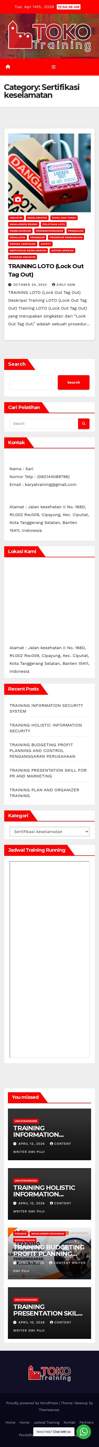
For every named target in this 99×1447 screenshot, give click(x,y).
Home (10, 1422)
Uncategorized (26, 1121)
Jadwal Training (46, 1422)
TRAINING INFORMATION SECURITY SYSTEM (41, 1134)
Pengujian (75, 230)
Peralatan (17, 237)
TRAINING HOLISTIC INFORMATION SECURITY (44, 1194)
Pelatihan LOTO (54, 224)
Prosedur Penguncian (66, 237)
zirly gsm (64, 285)
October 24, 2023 (30, 285)
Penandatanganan (49, 230)
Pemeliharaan (20, 230)
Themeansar (49, 1410)
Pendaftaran (29, 1435)
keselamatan (37, 217)
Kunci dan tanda (64, 217)
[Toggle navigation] (53, 67)
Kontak (69, 1422)
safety (46, 243)
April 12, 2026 (32, 1203)
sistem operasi (62, 250)
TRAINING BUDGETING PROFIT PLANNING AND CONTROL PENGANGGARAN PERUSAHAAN (43, 750)
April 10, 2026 (32, 1322)
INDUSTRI (16, 217)
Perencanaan (25, 1240)
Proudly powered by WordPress (32, 1403)
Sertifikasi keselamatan (28, 250)
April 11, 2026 (31, 1263)
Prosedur (37, 237)
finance (20, 1233)
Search (17, 364)
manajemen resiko (23, 224)
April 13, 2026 (32, 1144)
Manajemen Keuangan (47, 1233)
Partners (86, 1422)
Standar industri (22, 257)
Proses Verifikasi (23, 243)
